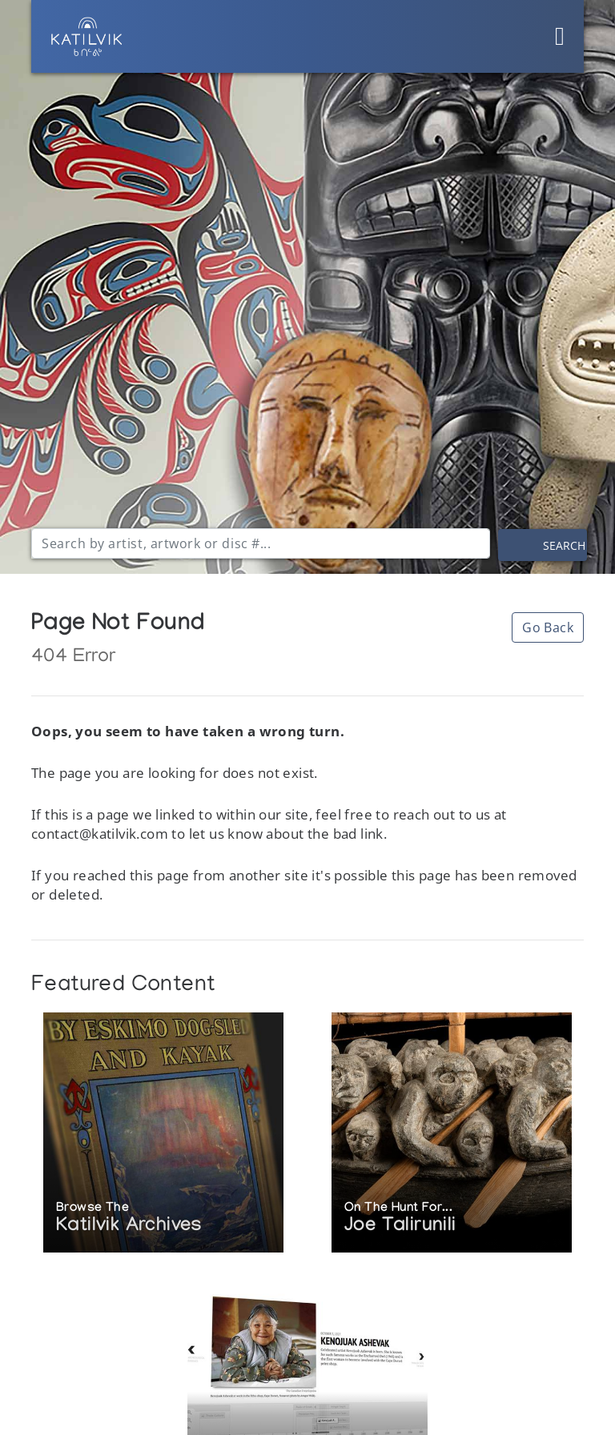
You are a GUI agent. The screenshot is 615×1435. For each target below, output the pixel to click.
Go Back (547, 627)
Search (564, 545)
